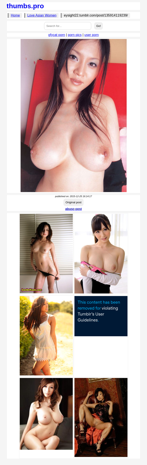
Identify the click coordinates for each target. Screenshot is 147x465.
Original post (73, 202)
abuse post (73, 209)
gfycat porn (56, 35)
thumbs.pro (25, 6)
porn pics (75, 35)
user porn (91, 35)
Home (15, 15)
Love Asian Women (42, 15)
